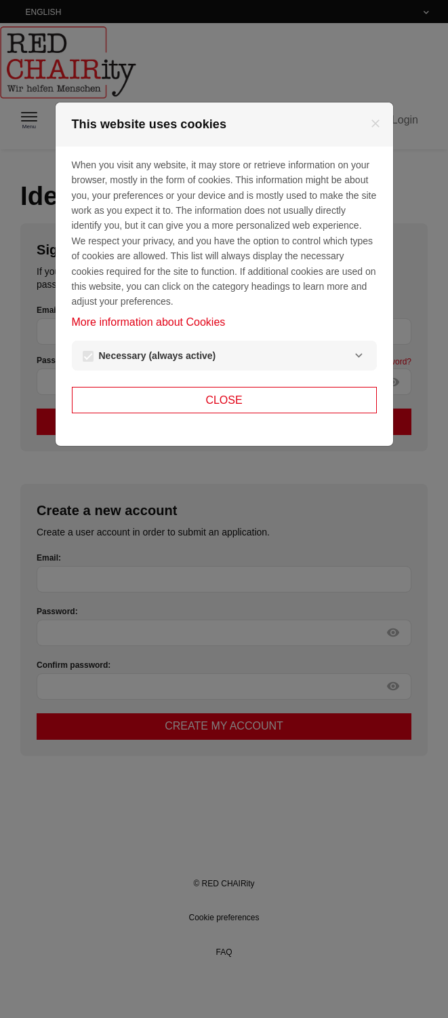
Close (223, 400)
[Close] (375, 123)
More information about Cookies (149, 322)
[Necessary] (359, 355)
